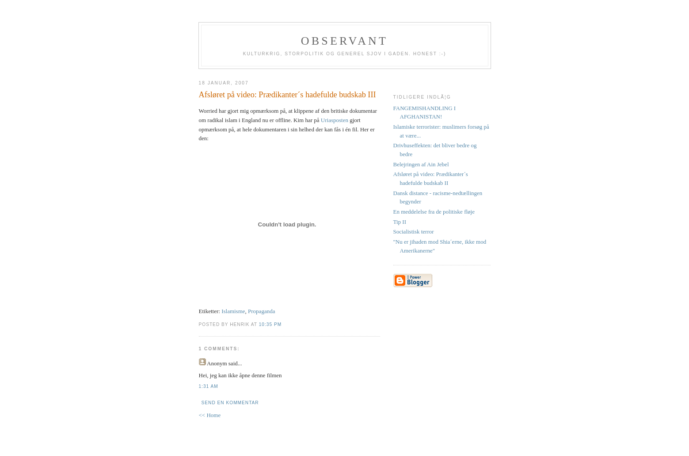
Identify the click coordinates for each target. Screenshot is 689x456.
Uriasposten (334, 120)
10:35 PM (270, 324)
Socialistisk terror (413, 231)
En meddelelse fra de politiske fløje (434, 211)
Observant (344, 40)
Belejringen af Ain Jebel (421, 164)
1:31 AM (208, 386)
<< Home (210, 415)
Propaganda (261, 311)
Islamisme (233, 311)
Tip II (400, 221)
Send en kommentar (230, 402)
